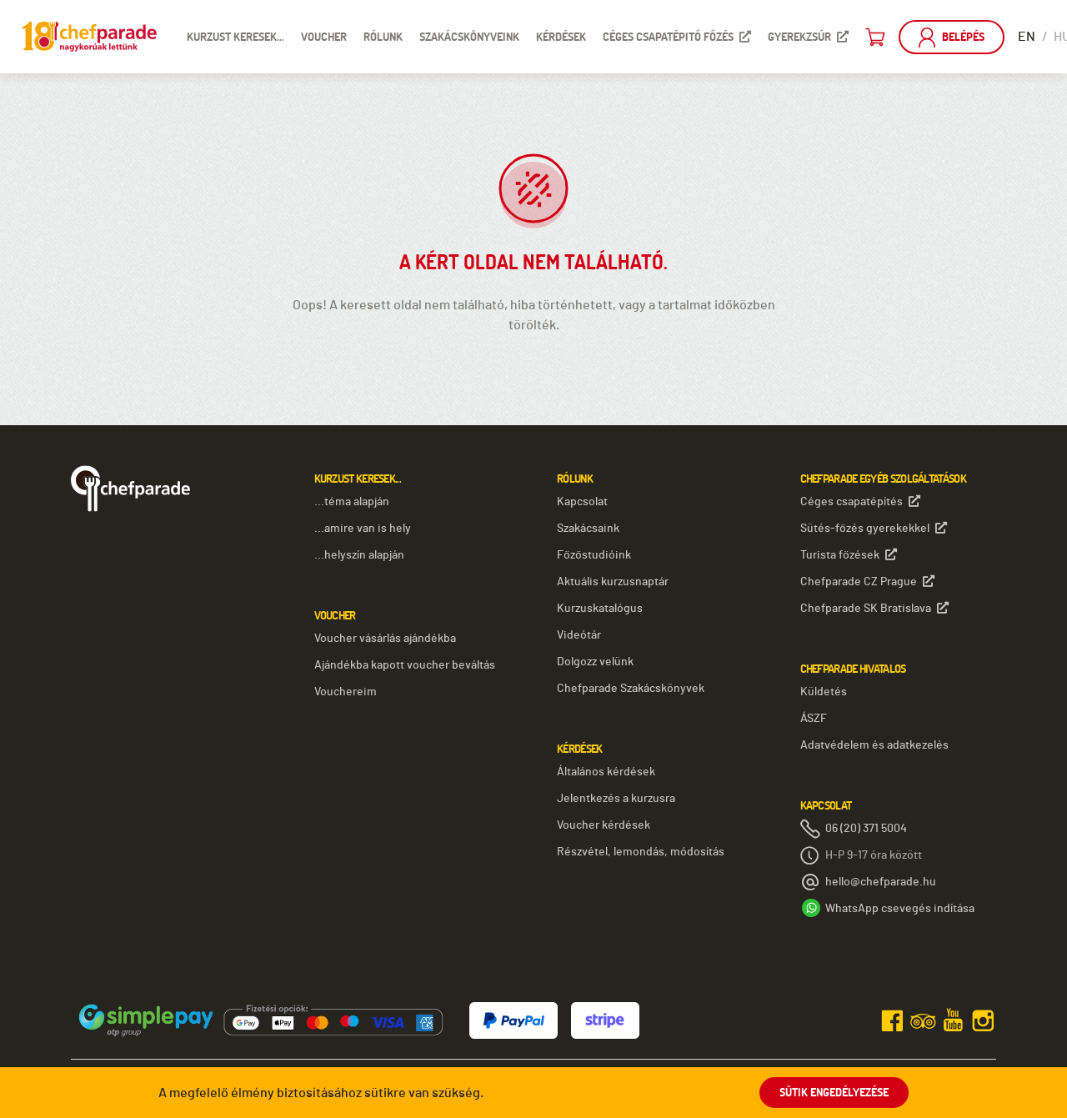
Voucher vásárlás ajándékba (385, 638)
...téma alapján (351, 502)
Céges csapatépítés (860, 501)
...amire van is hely (362, 528)
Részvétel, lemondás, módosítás (640, 852)
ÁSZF (813, 718)
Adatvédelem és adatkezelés (874, 745)
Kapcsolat (582, 502)
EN (1026, 36)
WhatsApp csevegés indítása (899, 909)
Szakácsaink (588, 528)
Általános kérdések (606, 772)
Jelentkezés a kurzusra (616, 799)
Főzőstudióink (594, 555)
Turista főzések (848, 555)
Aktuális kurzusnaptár (613, 582)
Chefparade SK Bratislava (874, 608)
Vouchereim (345, 692)
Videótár (579, 635)
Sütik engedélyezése (834, 1092)
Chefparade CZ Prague (867, 581)
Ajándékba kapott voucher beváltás (404, 665)
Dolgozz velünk (595, 662)
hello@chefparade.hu (880, 882)
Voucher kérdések (603, 825)
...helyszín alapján (359, 555)
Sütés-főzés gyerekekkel (873, 528)
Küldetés (823, 692)
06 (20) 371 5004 (866, 829)
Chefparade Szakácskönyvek (630, 688)
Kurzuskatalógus (600, 608)
